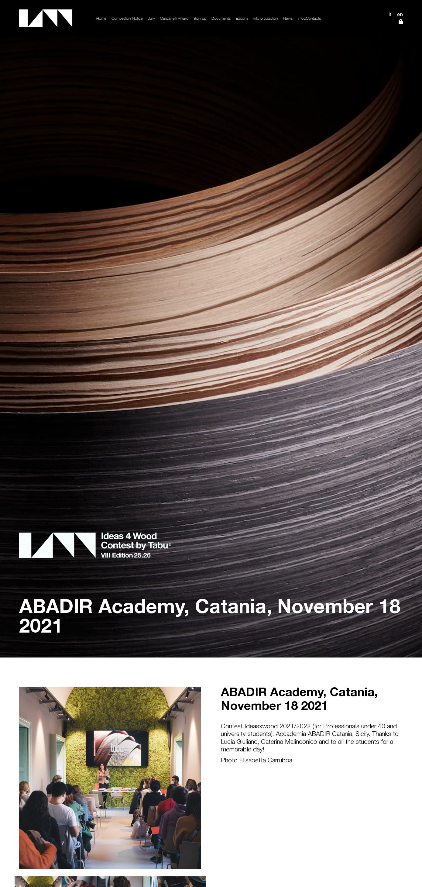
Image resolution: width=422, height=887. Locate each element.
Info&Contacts (309, 18)
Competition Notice (127, 18)
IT (390, 14)
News (288, 18)
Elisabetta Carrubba (265, 761)
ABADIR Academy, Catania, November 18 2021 (299, 700)
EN (400, 14)
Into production (265, 18)
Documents (221, 18)
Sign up (200, 18)
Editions (242, 18)
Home (101, 18)
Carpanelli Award (174, 18)
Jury (151, 18)
